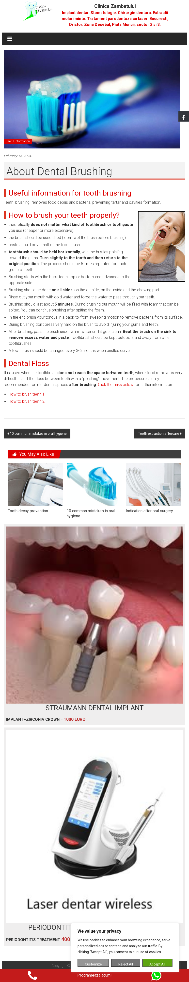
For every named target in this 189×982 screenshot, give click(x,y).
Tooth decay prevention (28, 511)
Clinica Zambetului (115, 6)
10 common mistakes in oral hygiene (38, 434)
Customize (93, 964)
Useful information (18, 141)
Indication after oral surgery (149, 511)
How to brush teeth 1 (27, 394)
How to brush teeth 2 (27, 401)
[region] (125, 947)
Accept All (157, 964)
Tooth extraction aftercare (158, 434)
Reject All (125, 964)
